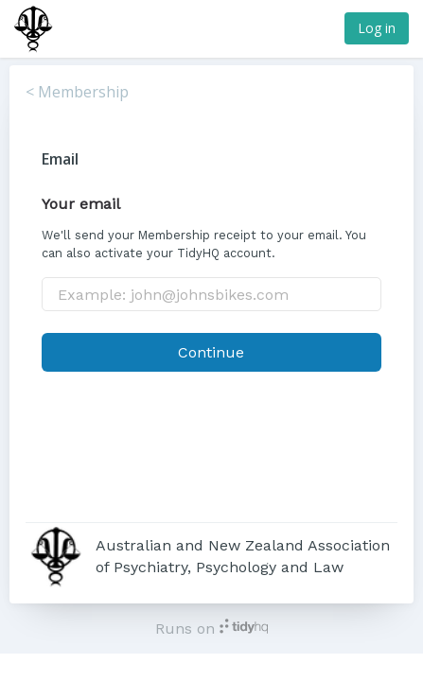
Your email (81, 204)
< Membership (77, 91)
